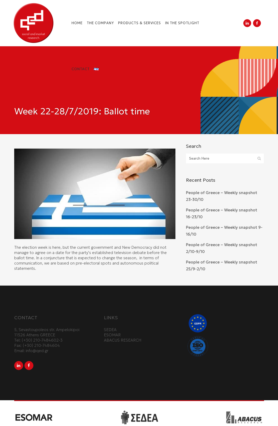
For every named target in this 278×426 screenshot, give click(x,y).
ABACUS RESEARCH (122, 340)
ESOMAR (112, 334)
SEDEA (110, 329)
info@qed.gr (37, 350)
